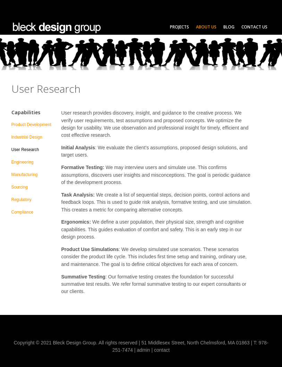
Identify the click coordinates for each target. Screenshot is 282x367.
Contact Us (254, 27)
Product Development (31, 124)
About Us (206, 27)
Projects (179, 27)
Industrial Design (26, 137)
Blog (228, 27)
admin (143, 350)
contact (162, 350)
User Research (25, 149)
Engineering (22, 162)
